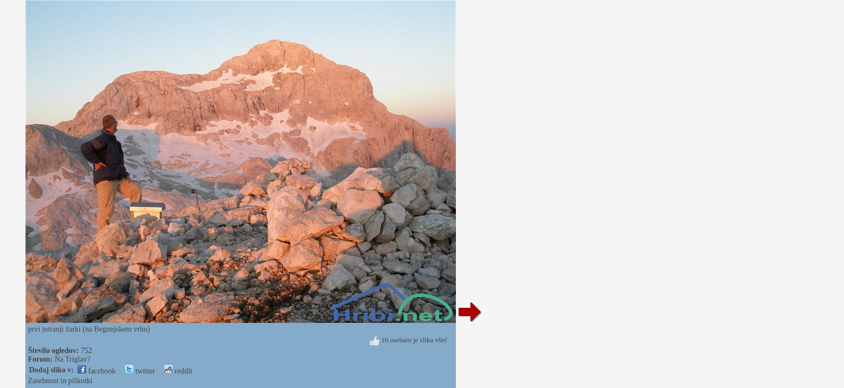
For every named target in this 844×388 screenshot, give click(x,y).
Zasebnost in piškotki (60, 381)
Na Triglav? (72, 359)
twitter (140, 371)
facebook (97, 371)
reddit (178, 371)
